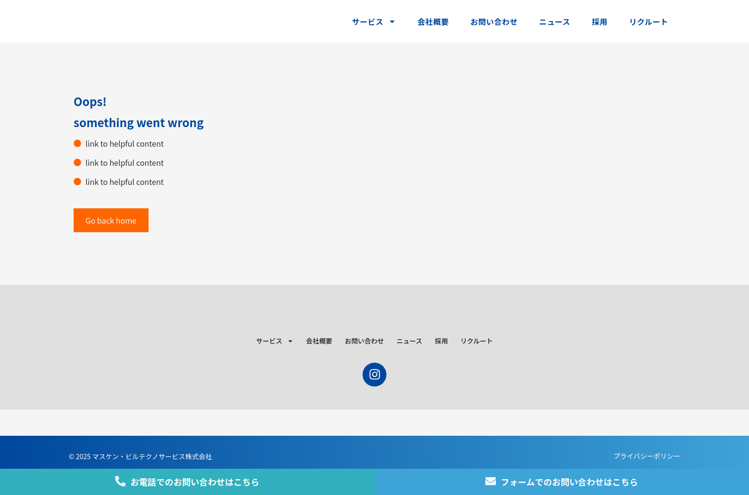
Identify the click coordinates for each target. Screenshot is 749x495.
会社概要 (433, 21)
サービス (374, 21)
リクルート (648, 21)
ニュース (554, 21)
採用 (600, 21)
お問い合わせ (494, 21)
